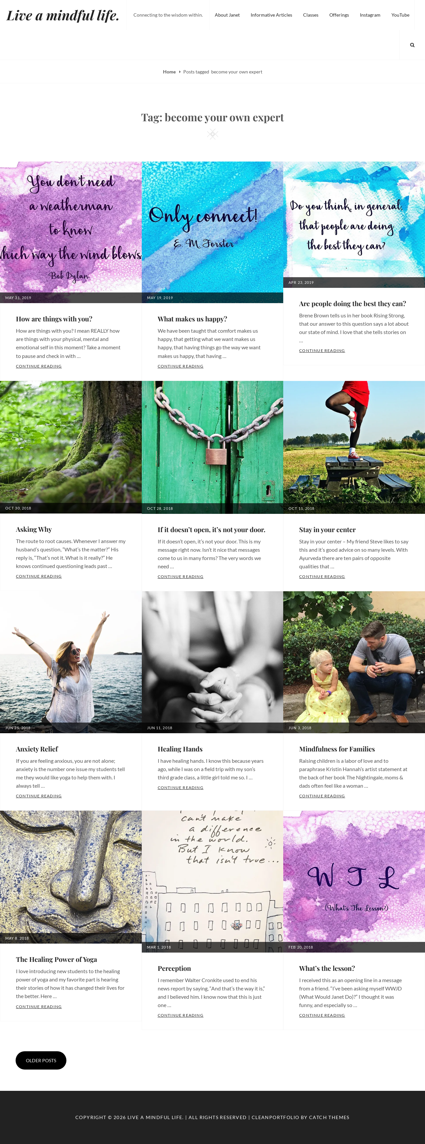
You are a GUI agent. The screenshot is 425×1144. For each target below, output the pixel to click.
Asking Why (34, 528)
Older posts (41, 1060)
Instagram (370, 15)
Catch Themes (329, 1117)
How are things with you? (54, 318)
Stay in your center (327, 529)
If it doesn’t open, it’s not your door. (211, 529)
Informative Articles (271, 15)
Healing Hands (180, 748)
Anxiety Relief (37, 748)
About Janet (227, 15)
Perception (174, 968)
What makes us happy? (192, 318)
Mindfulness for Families (337, 748)
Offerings (339, 15)
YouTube (400, 15)
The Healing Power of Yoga (56, 959)
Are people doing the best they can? (352, 303)
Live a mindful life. (63, 15)
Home (170, 71)
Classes (310, 15)
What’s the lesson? (327, 968)
